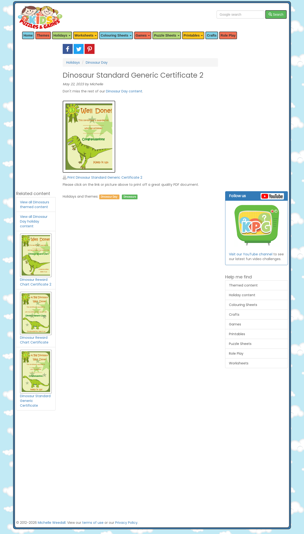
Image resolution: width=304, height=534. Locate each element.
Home (28, 35)
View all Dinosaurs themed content (34, 204)
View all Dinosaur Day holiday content (34, 221)
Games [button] (143, 35)
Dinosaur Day (97, 62)
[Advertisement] (36, 115)
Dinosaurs (130, 197)
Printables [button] (193, 35)
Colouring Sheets (243, 304)
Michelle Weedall (52, 522)
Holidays (73, 62)
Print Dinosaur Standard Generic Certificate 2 (102, 177)
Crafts (211, 35)
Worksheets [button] (86, 35)
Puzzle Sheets (240, 343)
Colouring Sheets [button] (116, 35)
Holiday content (242, 295)
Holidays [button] (62, 35)
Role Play (228, 35)
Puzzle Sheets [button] (166, 35)
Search (276, 14)
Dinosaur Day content (124, 91)
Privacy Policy (126, 522)
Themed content (243, 285)
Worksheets (238, 363)
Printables (237, 334)
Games (235, 324)
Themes (43, 35)
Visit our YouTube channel (250, 254)
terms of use (93, 522)
